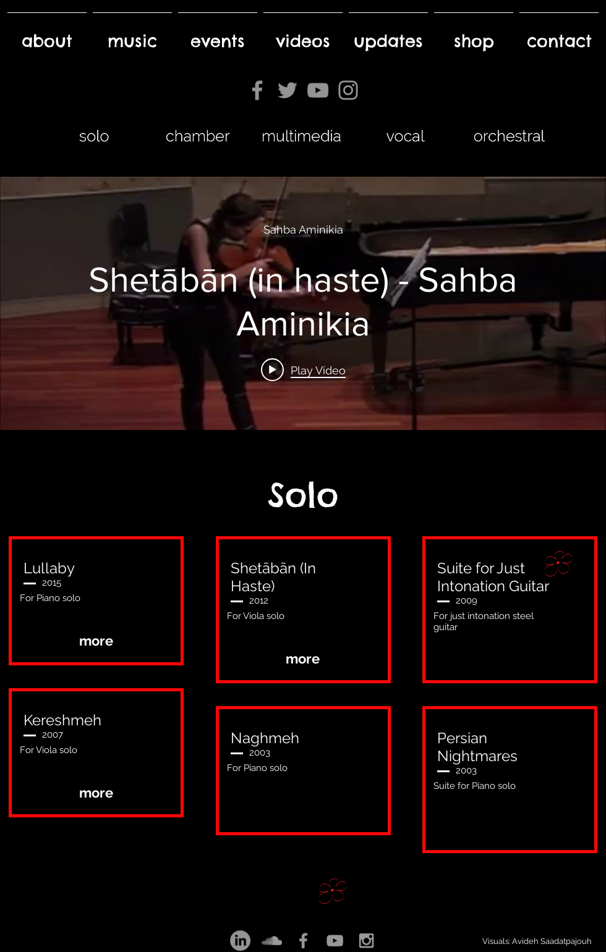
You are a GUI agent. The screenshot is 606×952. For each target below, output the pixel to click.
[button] (303, 811)
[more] (96, 641)
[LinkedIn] (240, 940)
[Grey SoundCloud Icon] (272, 940)
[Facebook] (257, 90)
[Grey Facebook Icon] (303, 940)
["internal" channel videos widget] (303, 303)
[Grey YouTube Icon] (335, 940)
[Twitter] (288, 90)
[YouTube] (318, 90)
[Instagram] (348, 90)
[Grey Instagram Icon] (366, 940)
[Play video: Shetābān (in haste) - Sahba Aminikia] (303, 370)
